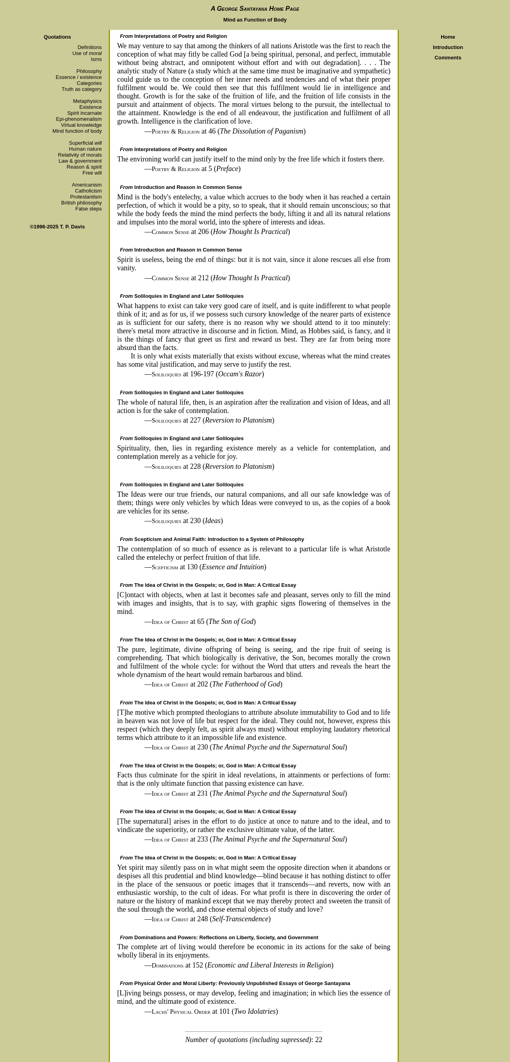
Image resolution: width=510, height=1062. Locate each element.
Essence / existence (79, 77)
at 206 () (221, 232)
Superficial (85, 143)
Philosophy (89, 71)
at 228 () (213, 466)
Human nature (85, 149)
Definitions (90, 47)
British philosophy (81, 203)
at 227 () (213, 420)
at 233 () (249, 839)
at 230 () (187, 521)
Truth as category (82, 89)
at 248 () (211, 919)
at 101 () (215, 1011)
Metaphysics (87, 101)
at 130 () (209, 567)
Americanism (87, 185)
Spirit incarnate (84, 113)
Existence (90, 107)
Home (448, 37)
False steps (88, 209)
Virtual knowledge (81, 125)
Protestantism (86, 197)
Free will (92, 173)
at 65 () (204, 621)
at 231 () (249, 793)
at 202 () (217, 684)
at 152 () (242, 965)
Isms (96, 59)
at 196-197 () (208, 374)
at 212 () (221, 278)
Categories (89, 83)
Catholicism (88, 191)
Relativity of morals (80, 155)
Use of (87, 53)
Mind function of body (77, 131)
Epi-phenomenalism (79, 119)
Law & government (80, 161)
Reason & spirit (84, 167)
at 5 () (196, 169)
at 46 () (229, 131)
